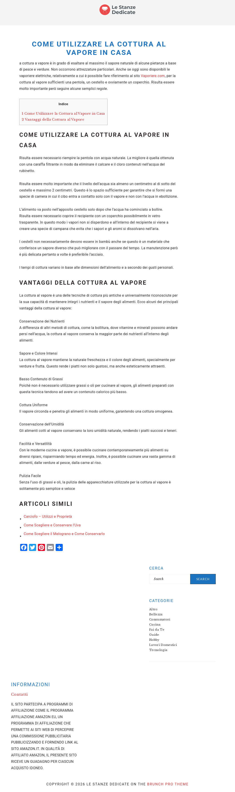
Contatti (19, 694)
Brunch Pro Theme (168, 784)
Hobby (154, 639)
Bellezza (156, 614)
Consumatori (159, 619)
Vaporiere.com (153, 76)
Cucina (155, 624)
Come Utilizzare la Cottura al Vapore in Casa (63, 113)
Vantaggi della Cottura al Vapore (53, 119)
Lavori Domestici (163, 645)
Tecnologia (158, 650)
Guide (154, 634)
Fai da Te (156, 629)
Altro (153, 609)
